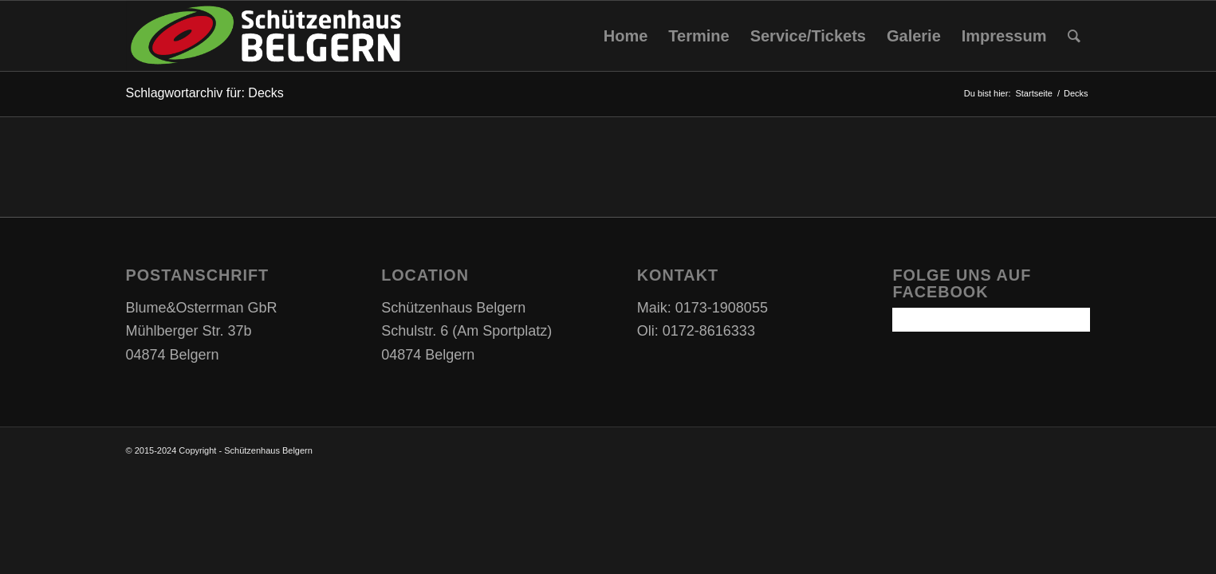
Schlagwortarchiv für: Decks (205, 93)
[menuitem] (626, 36)
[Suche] (1074, 36)
